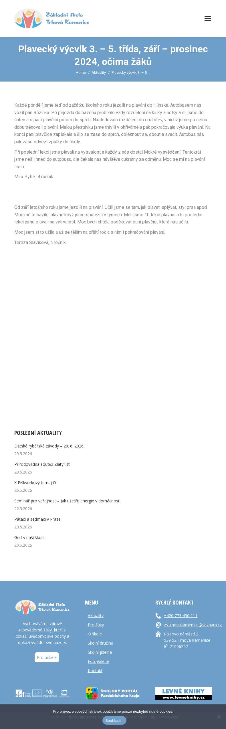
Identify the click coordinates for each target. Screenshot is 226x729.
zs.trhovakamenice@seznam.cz (192, 624)
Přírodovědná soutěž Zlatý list (42, 464)
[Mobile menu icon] (208, 19)
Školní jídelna (100, 652)
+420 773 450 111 (180, 615)
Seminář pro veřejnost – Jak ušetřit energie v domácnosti (67, 501)
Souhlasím (114, 720)
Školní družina (100, 643)
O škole (95, 634)
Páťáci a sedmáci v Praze (37, 519)
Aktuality (96, 615)
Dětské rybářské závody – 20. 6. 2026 (49, 446)
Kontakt (95, 670)
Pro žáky (96, 624)
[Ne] (219, 717)
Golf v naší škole (29, 537)
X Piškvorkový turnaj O (35, 482)
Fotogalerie (98, 661)
